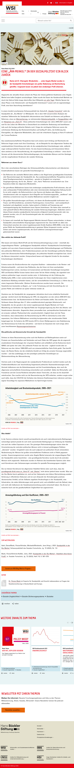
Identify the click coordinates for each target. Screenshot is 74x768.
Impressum (40, 731)
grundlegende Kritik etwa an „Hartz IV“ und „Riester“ (20, 471)
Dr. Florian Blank (15, 581)
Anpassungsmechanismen (26, 326)
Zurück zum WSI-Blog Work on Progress (18, 569)
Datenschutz (40, 734)
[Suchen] (71, 21)
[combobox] (52, 21)
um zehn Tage (49, 100)
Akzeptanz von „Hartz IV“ (13, 122)
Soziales (50, 596)
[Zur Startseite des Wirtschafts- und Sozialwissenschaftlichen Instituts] (12, 12)
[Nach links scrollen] (68, 622)
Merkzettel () (35, 12)
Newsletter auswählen (12, 710)
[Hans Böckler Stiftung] (10, 732)
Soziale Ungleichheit (11, 596)
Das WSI (23, 12)
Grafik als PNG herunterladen (10, 428)
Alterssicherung (21, 119)
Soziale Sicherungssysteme (33, 596)
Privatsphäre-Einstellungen (44, 737)
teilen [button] (15, 604)
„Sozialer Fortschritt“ (55, 111)
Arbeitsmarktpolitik (48, 119)
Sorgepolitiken (63, 119)
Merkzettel (40, 728)
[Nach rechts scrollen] (71, 622)
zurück (71, 28)
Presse (44, 13)
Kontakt (39, 726)
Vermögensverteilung (9, 668)
